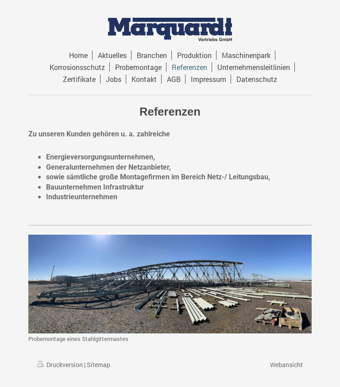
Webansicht (286, 364)
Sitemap (98, 364)
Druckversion (60, 364)
